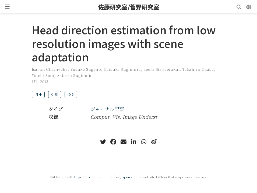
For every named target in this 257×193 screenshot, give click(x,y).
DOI (71, 94)
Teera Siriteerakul (162, 69)
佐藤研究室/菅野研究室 (128, 7)
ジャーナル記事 (107, 108)
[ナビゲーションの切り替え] (7, 7)
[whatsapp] (144, 142)
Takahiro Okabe (198, 69)
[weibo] (154, 142)
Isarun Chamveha (50, 69)
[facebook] (113, 142)
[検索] (239, 7)
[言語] (249, 7)
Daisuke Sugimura (122, 69)
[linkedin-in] (134, 142)
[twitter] (103, 142)
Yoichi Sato (43, 75)
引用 (54, 94)
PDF (38, 94)
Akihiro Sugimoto (75, 75)
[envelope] (123, 142)
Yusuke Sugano (86, 69)
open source (132, 177)
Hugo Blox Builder (88, 177)
